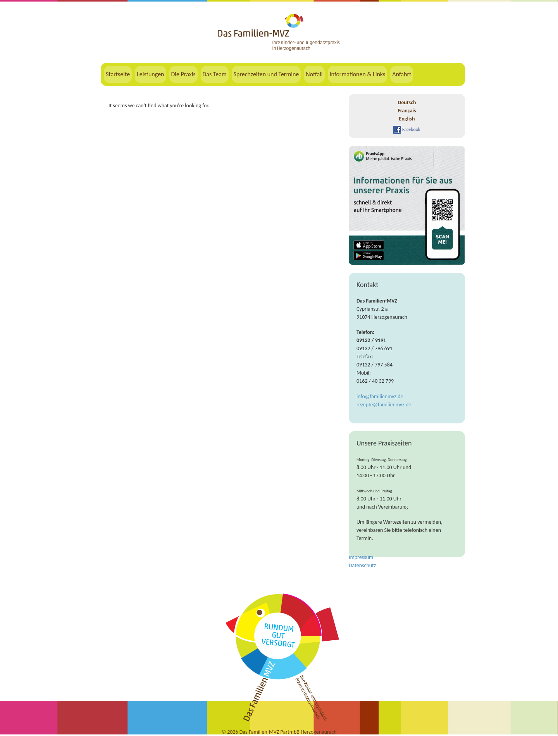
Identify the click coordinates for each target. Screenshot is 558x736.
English (407, 118)
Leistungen (150, 74)
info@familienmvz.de (379, 396)
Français (407, 110)
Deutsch (407, 102)
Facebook (406, 129)
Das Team (215, 74)
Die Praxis (183, 74)
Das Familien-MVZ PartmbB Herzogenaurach (288, 732)
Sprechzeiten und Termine (266, 74)
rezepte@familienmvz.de (383, 404)
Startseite (118, 74)
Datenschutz (362, 565)
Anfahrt (401, 74)
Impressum (361, 557)
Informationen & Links (358, 74)
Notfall (314, 74)
